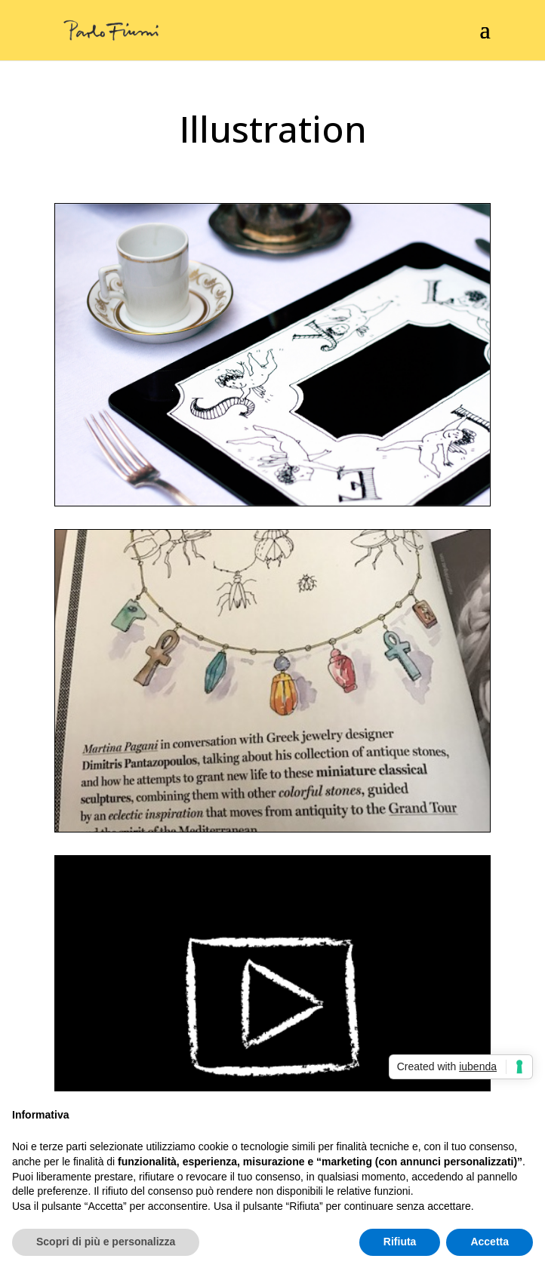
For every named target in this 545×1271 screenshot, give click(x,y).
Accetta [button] (489, 1242)
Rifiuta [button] (400, 1242)
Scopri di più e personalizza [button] (105, 1242)
